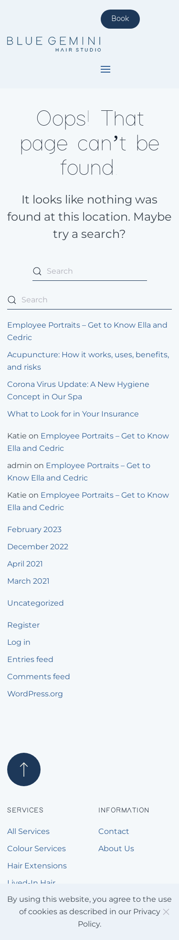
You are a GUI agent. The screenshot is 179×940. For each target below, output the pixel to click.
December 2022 (37, 546)
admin (19, 465)
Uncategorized (35, 603)
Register (23, 625)
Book (120, 18)
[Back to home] (54, 44)
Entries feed (30, 659)
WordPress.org (35, 693)
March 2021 (28, 581)
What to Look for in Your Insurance (73, 413)
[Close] (166, 911)
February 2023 (34, 529)
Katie (17, 435)
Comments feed (38, 676)
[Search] (89, 271)
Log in (19, 642)
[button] (105, 69)
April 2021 (25, 563)
